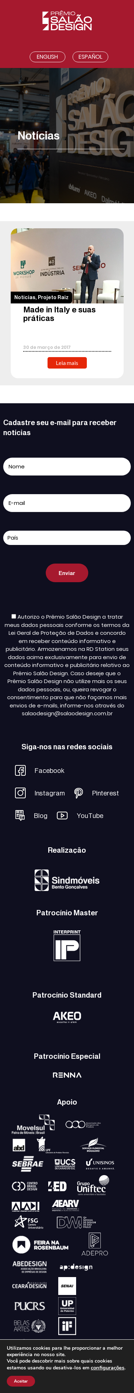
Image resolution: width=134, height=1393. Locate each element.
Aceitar (21, 1381)
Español (90, 57)
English (47, 57)
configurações (107, 1367)
